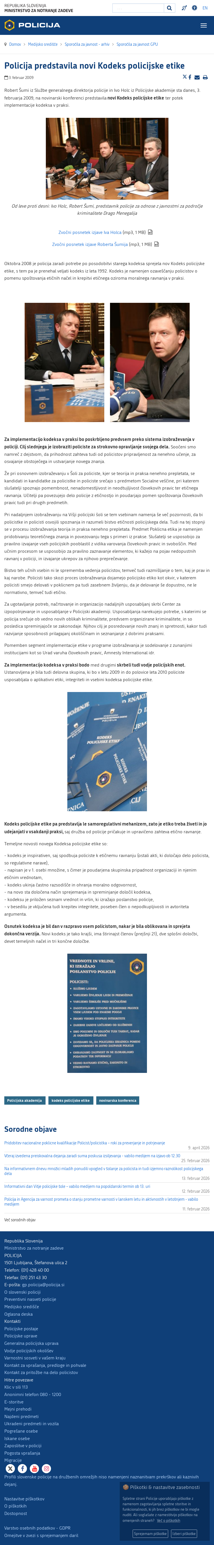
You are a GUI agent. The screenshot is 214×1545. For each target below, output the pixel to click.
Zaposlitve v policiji (23, 1445)
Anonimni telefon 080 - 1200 (32, 1394)
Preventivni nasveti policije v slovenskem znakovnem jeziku (185, 8)
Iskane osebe (17, 1438)
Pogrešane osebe (21, 1431)
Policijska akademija (25, 1100)
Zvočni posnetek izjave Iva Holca (89, 232)
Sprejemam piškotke (150, 1534)
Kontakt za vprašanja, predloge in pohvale (45, 1365)
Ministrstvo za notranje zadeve (34, 1248)
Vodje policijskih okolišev (28, 1350)
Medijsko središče (21, 1306)
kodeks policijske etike (71, 1100)
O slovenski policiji (22, 1292)
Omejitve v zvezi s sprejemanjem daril (41, 1535)
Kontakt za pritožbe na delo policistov (41, 1372)
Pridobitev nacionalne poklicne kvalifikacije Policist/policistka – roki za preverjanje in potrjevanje (84, 1143)
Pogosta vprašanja (22, 1453)
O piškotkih (15, 1506)
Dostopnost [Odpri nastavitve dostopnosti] (195, 8)
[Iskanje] (169, 8)
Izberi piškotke (184, 1534)
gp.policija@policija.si (43, 1284)
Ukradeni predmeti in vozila (31, 1423)
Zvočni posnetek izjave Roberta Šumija (90, 244)
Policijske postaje (21, 1328)
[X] (10, 1468)
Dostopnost (15, 1513)
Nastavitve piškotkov (24, 1499)
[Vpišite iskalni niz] (138, 8)
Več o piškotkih (168, 1520)
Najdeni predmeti (21, 1416)
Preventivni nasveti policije (30, 1299)
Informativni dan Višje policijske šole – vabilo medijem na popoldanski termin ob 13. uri (77, 1186)
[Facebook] (22, 1468)
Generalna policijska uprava (31, 1343)
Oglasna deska (18, 1314)
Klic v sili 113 (16, 1387)
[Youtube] (34, 1468)
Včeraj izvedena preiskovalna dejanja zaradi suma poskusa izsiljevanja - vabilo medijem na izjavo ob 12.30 (92, 1156)
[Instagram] (46, 1468)
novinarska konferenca (117, 1100)
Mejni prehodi (18, 1409)
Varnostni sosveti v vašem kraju (35, 1358)
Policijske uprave (20, 1336)
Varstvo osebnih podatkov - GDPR (37, 1528)
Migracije (13, 1460)
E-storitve (13, 1402)
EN (205, 8)
